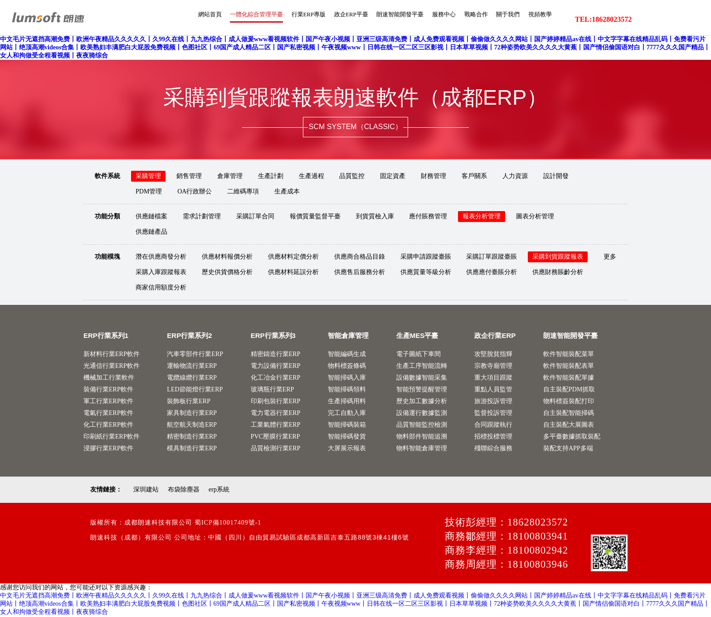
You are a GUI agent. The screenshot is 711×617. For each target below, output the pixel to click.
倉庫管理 (230, 177)
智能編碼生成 (347, 355)
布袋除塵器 (184, 490)
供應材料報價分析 (227, 257)
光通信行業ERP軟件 (111, 366)
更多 (610, 257)
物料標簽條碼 (347, 366)
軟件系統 (107, 177)
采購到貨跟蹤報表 (557, 257)
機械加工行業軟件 (108, 378)
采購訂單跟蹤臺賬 (491, 257)
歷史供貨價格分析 (227, 273)
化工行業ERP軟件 (108, 425)
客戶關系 (474, 177)
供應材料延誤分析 (293, 273)
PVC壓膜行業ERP (275, 437)
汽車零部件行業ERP (195, 355)
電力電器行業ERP (276, 413)
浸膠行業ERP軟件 (108, 449)
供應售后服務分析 (359, 273)
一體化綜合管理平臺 (213, 19)
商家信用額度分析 (161, 288)
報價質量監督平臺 (315, 217)
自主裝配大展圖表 (568, 425)
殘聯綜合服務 (493, 449)
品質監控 (352, 177)
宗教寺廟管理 (493, 366)
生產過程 (311, 177)
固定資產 (392, 177)
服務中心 (428, 19)
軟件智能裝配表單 (568, 366)
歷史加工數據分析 (421, 402)
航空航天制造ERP (192, 425)
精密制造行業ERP (192, 437)
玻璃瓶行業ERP (272, 390)
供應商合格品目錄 (359, 257)
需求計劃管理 (202, 217)
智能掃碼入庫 (347, 378)
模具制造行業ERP (192, 449)
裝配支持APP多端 (568, 449)
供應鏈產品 (151, 232)
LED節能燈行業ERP (195, 390)
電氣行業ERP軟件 (108, 413)
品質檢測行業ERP (276, 449)
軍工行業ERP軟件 (108, 402)
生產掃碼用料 (347, 402)
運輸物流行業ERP (192, 366)
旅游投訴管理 (493, 402)
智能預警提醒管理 (421, 390)
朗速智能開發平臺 (378, 19)
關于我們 (500, 19)
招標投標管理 (493, 437)
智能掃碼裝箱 (347, 425)
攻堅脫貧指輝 (493, 355)
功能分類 (107, 217)
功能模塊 (107, 257)
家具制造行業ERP (192, 413)
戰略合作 (464, 19)
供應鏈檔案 (151, 217)
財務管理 (433, 177)
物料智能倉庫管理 (421, 449)
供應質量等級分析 (425, 273)
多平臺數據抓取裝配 (571, 437)
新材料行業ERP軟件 (111, 355)
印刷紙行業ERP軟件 (111, 437)
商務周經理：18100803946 (506, 565)
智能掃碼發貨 (347, 437)
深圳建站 (146, 490)
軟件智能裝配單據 (568, 378)
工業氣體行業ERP (276, 425)
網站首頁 (160, 19)
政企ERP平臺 (322, 19)
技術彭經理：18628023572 (506, 523)
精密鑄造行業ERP (276, 355)
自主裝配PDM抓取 (569, 390)
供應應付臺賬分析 (491, 273)
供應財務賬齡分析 (557, 273)
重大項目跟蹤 (493, 378)
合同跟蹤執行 (493, 425)
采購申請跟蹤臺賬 (425, 257)
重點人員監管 (493, 390)
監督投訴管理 (493, 413)
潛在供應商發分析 (161, 257)
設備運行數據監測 (421, 413)
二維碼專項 (243, 192)
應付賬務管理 (428, 217)
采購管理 (148, 177)
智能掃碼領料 (347, 390)
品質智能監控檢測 (421, 425)
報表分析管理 (482, 217)
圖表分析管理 (535, 217)
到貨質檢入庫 (375, 217)
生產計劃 (270, 177)
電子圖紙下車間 (418, 355)
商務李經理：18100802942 (506, 551)
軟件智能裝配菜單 (568, 355)
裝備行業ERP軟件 (108, 390)
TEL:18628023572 (603, 20)
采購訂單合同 (255, 217)
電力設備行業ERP (276, 366)
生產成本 (287, 192)
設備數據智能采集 (421, 378)
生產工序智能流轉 (421, 366)
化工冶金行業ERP (276, 378)
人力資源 (515, 177)
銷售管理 (189, 177)
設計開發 (556, 177)
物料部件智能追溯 (421, 437)
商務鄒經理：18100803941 (506, 537)
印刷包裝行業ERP (276, 402)
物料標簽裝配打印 (568, 402)
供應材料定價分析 (293, 257)
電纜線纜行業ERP (192, 378)
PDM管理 (149, 192)
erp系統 (219, 490)
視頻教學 (536, 19)
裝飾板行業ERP (188, 402)
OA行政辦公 (194, 192)
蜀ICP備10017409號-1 (228, 523)
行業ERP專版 (273, 19)
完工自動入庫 (347, 413)
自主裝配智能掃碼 (568, 413)
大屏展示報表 (347, 449)
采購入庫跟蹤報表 (161, 273)
